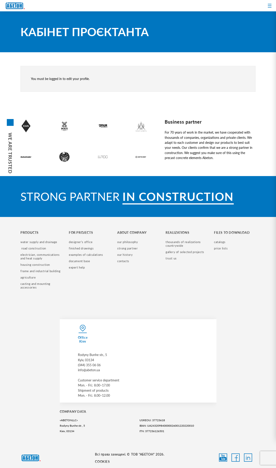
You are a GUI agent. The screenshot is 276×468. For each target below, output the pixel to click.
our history (125, 254)
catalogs (220, 242)
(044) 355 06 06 (89, 365)
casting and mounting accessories (35, 285)
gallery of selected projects (185, 252)
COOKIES (102, 461)
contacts (123, 261)
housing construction (35, 264)
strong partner (127, 248)
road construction (33, 248)
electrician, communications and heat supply (40, 256)
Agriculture (28, 277)
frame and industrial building (40, 271)
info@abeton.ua (89, 370)
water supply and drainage (38, 242)
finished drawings (81, 248)
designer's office (80, 242)
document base (79, 261)
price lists (221, 248)
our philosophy (127, 242)
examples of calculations (86, 254)
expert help (77, 267)
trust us (171, 258)
